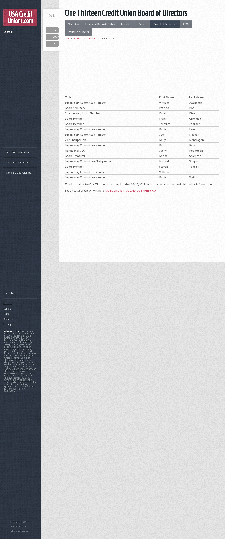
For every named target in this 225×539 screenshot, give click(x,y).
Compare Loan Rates (17, 162)
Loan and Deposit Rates (100, 24)
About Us (7, 303)
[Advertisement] (142, 69)
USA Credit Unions (20, 17)
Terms (6, 313)
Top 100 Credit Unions (18, 152)
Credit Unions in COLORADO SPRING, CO (130, 190)
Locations (127, 24)
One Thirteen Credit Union (84, 38)
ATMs (186, 24)
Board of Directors (165, 24)
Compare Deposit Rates (19, 172)
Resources (8, 319)
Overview (73, 24)
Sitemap (7, 324)
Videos (143, 24)
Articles (10, 293)
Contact (7, 308)
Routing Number (78, 32)
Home (68, 38)
